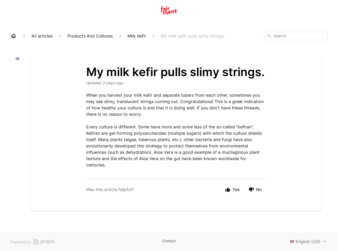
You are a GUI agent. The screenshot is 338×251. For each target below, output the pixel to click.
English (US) (309, 241)
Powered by (32, 242)
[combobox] (296, 36)
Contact (169, 241)
